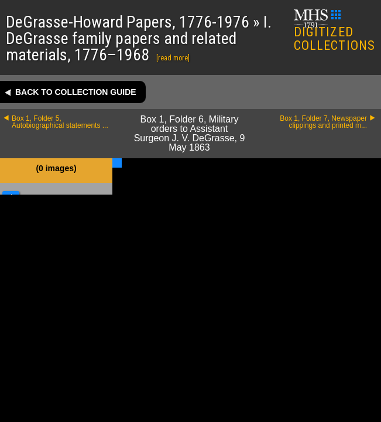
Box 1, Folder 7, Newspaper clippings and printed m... (323, 122)
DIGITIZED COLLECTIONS (334, 31)
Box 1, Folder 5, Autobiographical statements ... (60, 122)
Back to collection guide (75, 92)
